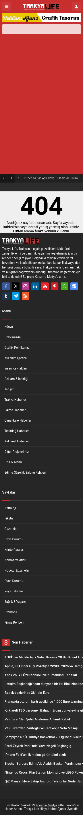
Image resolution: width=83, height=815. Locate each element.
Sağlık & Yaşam (15, 601)
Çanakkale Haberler (17, 420)
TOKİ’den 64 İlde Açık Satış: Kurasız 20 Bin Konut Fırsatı (51, 178)
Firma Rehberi (13, 622)
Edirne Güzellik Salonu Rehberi (25, 472)
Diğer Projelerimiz (16, 451)
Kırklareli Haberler (16, 441)
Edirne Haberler (15, 410)
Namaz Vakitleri (15, 560)
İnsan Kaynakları (15, 368)
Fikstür (9, 518)
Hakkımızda (12, 337)
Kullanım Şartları (15, 358)
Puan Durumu (13, 581)
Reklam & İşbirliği (16, 379)
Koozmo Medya (46, 805)
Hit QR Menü (13, 462)
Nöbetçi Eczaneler (16, 570)
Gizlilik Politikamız (16, 347)
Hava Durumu (13, 539)
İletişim (9, 389)
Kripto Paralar (13, 549)
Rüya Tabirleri (13, 591)
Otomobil (10, 612)
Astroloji (10, 508)
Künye (8, 327)
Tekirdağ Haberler (16, 431)
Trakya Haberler (15, 399)
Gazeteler (10, 529)
